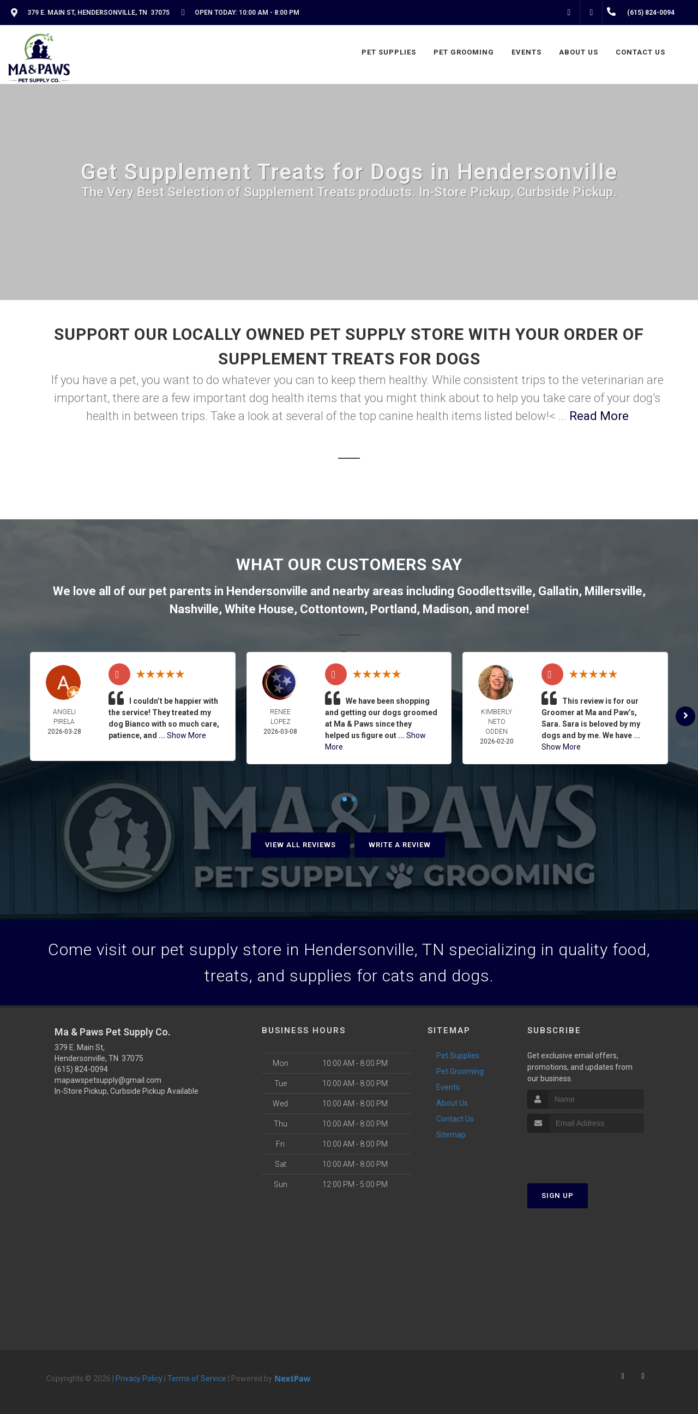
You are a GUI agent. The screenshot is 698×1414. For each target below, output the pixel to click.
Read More (599, 416)
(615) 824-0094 (81, 1069)
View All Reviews (300, 845)
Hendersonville (267, 591)
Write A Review (400, 845)
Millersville (613, 591)
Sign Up (557, 1195)
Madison (446, 609)
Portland (393, 609)
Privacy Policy (139, 1378)
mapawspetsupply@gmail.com (108, 1080)
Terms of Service (196, 1378)
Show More (186, 735)
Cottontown (332, 609)
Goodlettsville (494, 591)
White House (259, 609)
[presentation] (585, 1153)
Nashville (194, 609)
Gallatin (558, 591)
